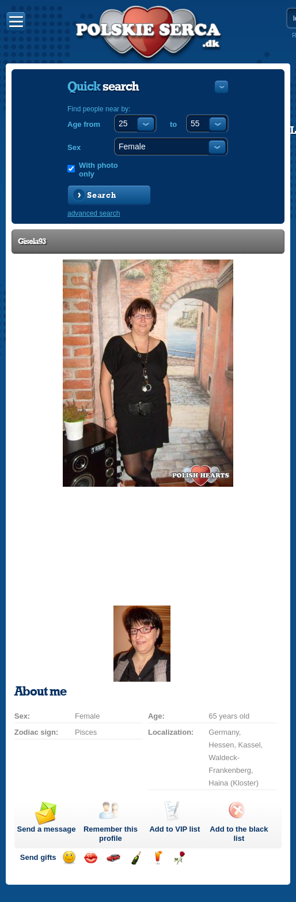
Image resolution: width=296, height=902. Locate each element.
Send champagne (135, 858)
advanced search (93, 213)
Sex (74, 147)
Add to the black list (239, 834)
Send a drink (157, 858)
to (173, 124)
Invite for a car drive (113, 858)
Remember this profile (111, 834)
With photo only (98, 169)
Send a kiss (90, 858)
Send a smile (68, 858)
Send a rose (179, 858)
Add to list (174, 829)
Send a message (46, 829)
